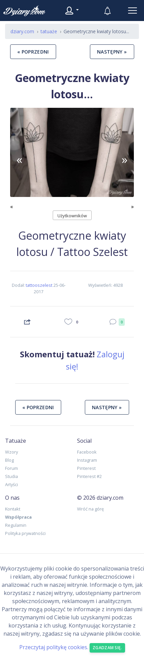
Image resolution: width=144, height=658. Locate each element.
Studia (11, 476)
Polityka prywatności (25, 533)
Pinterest (86, 468)
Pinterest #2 (89, 476)
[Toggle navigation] (132, 10)
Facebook (87, 452)
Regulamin (15, 525)
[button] (19, 159)
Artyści (11, 484)
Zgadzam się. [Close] (107, 648)
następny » (112, 51)
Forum (11, 468)
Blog (9, 460)
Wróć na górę (90, 509)
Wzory (11, 452)
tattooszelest (39, 285)
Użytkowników (72, 216)
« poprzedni (33, 51)
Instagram (87, 460)
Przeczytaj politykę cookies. (53, 647)
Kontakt (12, 509)
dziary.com (22, 31)
